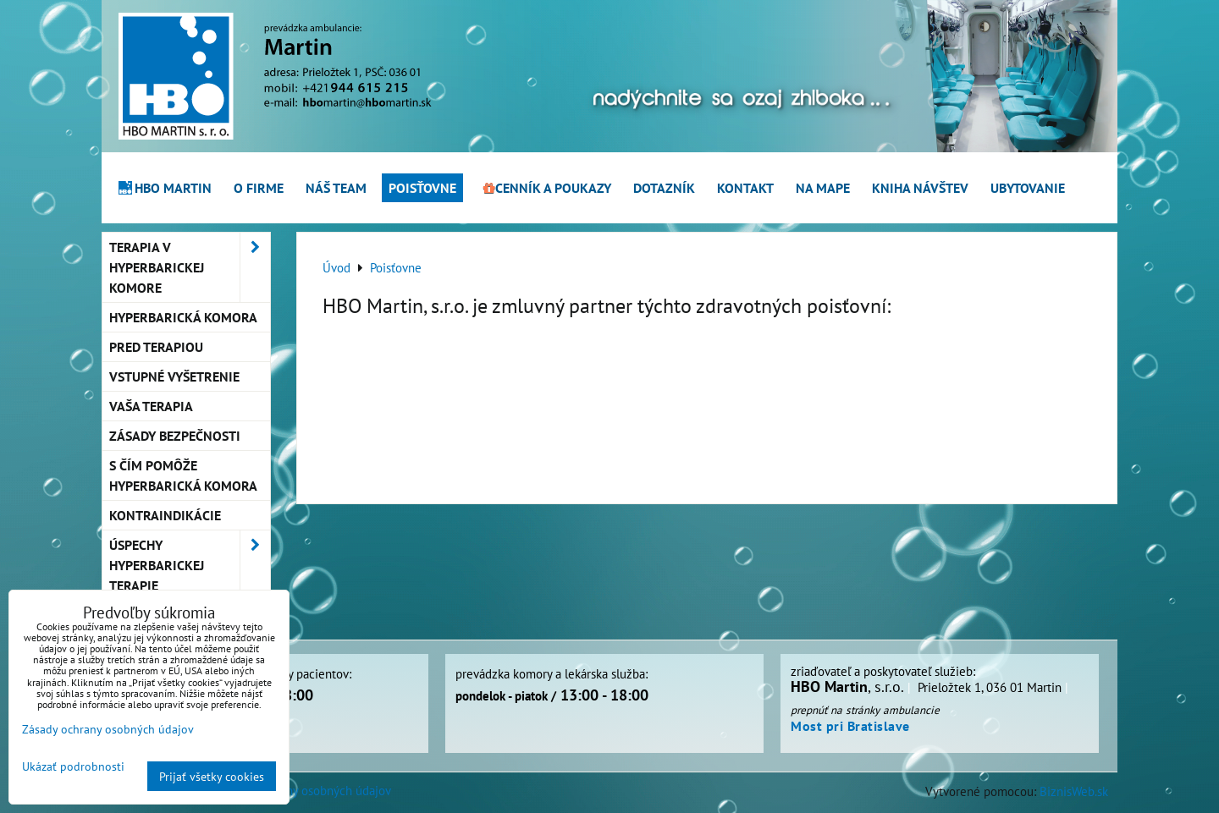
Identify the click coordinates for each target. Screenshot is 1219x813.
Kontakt (745, 187)
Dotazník (664, 187)
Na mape (823, 187)
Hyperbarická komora (183, 317)
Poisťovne (422, 187)
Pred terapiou (156, 346)
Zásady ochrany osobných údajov (304, 790)
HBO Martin (164, 187)
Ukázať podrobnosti (73, 766)
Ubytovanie (1027, 187)
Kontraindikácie (165, 515)
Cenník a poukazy (545, 187)
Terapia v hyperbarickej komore (189, 267)
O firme (259, 187)
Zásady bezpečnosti (174, 435)
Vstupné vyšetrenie (174, 376)
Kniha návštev (920, 187)
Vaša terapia (151, 406)
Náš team (336, 187)
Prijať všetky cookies (211, 776)
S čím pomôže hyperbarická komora (183, 475)
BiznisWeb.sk (1074, 791)
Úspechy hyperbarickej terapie (189, 565)
